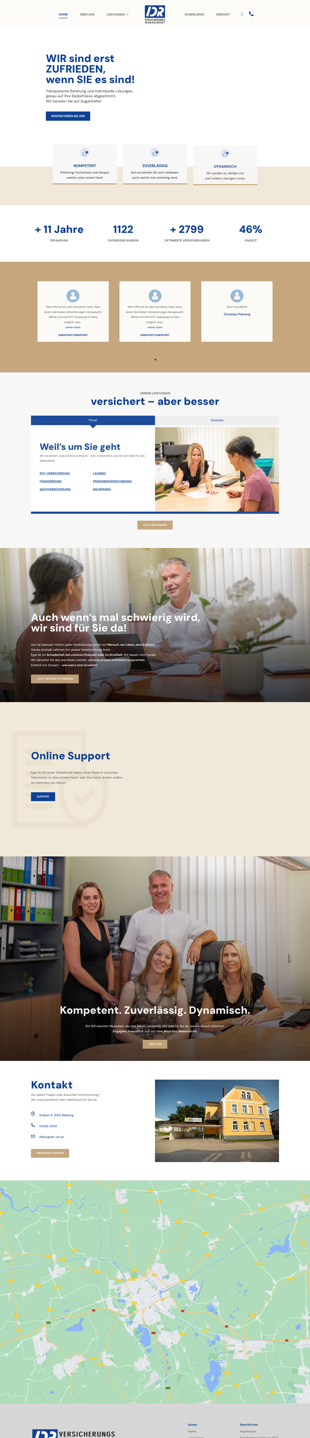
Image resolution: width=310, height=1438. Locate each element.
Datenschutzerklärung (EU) (259, 1388)
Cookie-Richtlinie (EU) (255, 1394)
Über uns (194, 1394)
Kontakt (193, 1401)
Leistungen (196, 1388)
